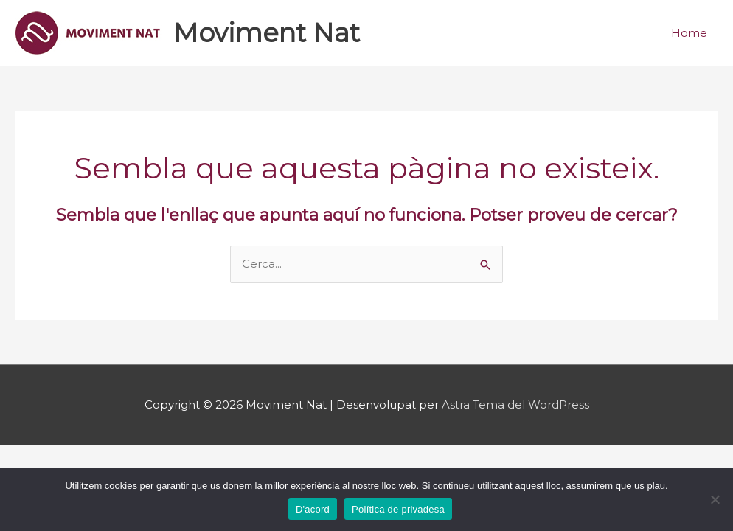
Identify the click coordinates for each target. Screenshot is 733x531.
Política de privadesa (398, 509)
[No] (714, 499)
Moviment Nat (266, 33)
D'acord (313, 509)
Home (689, 33)
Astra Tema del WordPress (515, 405)
